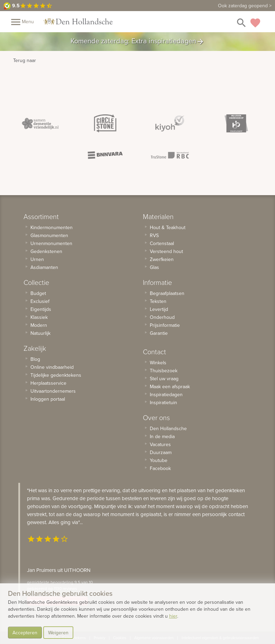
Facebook (160, 468)
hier (173, 615)
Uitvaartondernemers (53, 391)
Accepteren (24, 632)
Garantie (159, 333)
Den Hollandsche (168, 428)
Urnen (37, 259)
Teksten (158, 301)
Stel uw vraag (164, 378)
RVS (154, 235)
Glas (154, 267)
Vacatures (160, 444)
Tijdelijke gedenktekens (55, 375)
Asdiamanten (44, 267)
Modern (38, 325)
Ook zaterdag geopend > (245, 5)
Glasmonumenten (49, 235)
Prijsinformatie (165, 325)
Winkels (158, 362)
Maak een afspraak (170, 386)
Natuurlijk (40, 333)
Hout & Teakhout (167, 227)
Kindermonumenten (51, 227)
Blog (35, 359)
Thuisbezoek (163, 370)
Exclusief (39, 301)
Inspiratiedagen (166, 394)
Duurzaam (161, 452)
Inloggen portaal (47, 398)
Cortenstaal (162, 243)
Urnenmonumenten (51, 243)
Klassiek (39, 317)
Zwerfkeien (162, 259)
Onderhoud (162, 317)
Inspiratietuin (163, 402)
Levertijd (159, 309)
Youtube (158, 460)
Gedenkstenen (46, 251)
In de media (162, 436)
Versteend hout (166, 251)
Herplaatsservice (48, 383)
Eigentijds (40, 309)
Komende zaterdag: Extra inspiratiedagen (137, 41)
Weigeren (58, 632)
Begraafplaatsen (167, 293)
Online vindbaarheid (52, 367)
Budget (38, 293)
